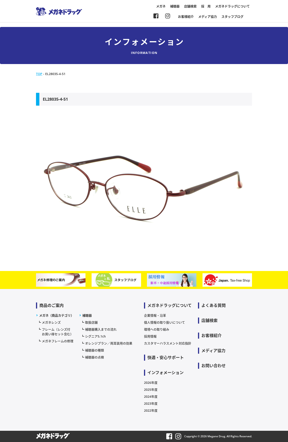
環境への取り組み (156, 329)
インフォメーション (165, 372)
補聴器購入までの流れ (101, 329)
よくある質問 (213, 305)
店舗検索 (190, 6)
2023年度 (151, 403)
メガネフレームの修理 (57, 341)
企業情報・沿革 (155, 315)
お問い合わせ (213, 365)
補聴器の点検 (94, 357)
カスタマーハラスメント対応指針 (167, 343)
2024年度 (151, 396)
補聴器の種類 (94, 350)
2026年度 (151, 382)
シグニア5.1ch (95, 336)
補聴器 (175, 6)
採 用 (206, 6)
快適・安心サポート (165, 357)
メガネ (161, 6)
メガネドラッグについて (232, 6)
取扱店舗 (91, 322)
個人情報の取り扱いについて (164, 322)
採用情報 (150, 336)
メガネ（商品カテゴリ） (56, 315)
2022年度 (151, 410)
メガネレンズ (51, 322)
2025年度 (151, 389)
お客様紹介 (186, 16)
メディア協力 (207, 16)
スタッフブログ (232, 16)
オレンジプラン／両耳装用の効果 (108, 343)
